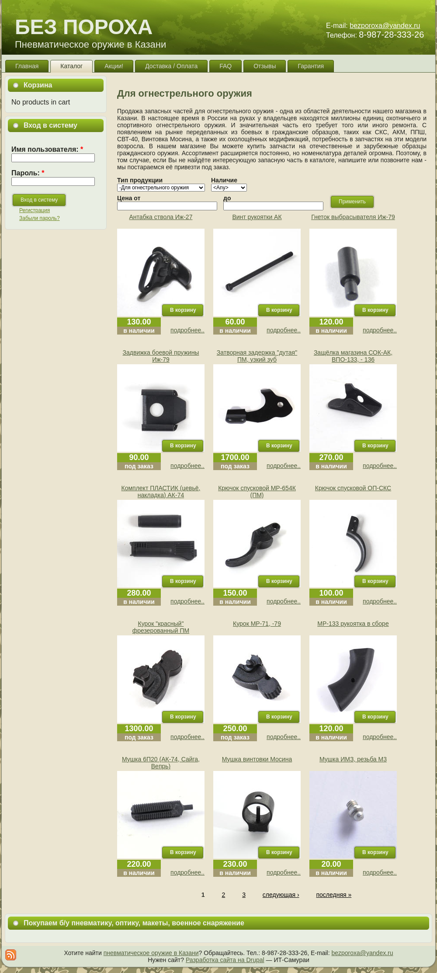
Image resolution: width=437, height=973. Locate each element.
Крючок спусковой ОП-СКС (353, 488)
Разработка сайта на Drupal (225, 959)
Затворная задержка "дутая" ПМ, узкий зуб (257, 356)
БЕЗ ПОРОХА (84, 26)
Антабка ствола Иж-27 (161, 216)
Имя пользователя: (47, 149)
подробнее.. (187, 330)
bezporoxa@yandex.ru (385, 25)
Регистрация (34, 210)
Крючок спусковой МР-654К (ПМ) (257, 492)
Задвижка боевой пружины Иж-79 (161, 356)
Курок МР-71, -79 (257, 623)
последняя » (333, 894)
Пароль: (28, 173)
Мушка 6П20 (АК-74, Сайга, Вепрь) (161, 763)
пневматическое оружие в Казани (151, 952)
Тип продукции (140, 180)
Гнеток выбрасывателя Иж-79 (353, 216)
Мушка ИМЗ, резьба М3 (353, 759)
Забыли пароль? (39, 218)
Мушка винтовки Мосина (257, 759)
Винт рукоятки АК (256, 216)
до (227, 198)
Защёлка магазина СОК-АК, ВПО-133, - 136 (353, 356)
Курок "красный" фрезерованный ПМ (160, 627)
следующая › (281, 894)
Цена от (128, 198)
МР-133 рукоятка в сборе (352, 623)
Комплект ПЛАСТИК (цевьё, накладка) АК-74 (161, 492)
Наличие (224, 180)
